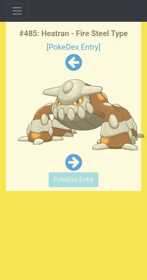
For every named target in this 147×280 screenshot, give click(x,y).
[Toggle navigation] (17, 11)
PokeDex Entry (74, 179)
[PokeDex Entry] (73, 47)
